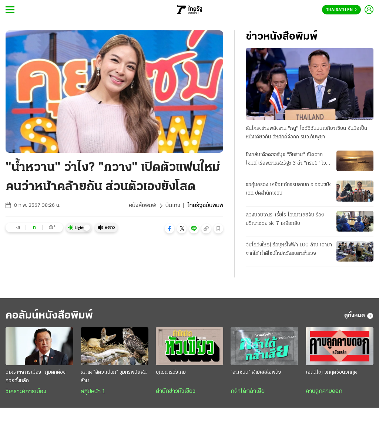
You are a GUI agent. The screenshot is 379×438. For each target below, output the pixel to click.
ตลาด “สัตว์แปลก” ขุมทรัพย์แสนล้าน (114, 377)
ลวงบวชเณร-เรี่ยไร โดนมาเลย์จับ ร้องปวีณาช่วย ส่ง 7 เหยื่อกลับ (285, 219)
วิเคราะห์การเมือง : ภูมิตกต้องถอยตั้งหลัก (36, 377)
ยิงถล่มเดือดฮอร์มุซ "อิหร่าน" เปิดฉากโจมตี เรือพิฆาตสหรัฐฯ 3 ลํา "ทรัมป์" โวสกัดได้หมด (286, 160)
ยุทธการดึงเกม (171, 372)
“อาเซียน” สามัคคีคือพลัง (256, 372)
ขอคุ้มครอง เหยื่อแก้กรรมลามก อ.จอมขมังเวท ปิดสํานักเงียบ (289, 189)
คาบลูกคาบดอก (324, 391)
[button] (169, 228)
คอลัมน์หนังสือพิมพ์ (49, 315)
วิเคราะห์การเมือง (26, 392)
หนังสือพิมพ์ (142, 206)
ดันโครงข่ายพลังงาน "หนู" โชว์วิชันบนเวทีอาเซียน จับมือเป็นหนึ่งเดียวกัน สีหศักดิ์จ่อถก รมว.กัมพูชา (306, 133)
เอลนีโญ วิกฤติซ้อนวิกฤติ (331, 372)
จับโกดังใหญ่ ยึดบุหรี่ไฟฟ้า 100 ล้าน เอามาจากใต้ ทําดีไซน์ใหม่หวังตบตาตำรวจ (289, 249)
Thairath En (341, 10)
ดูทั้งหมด (358, 316)
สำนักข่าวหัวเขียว (175, 391)
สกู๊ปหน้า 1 (93, 392)
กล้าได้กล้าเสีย (248, 391)
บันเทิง (172, 206)
